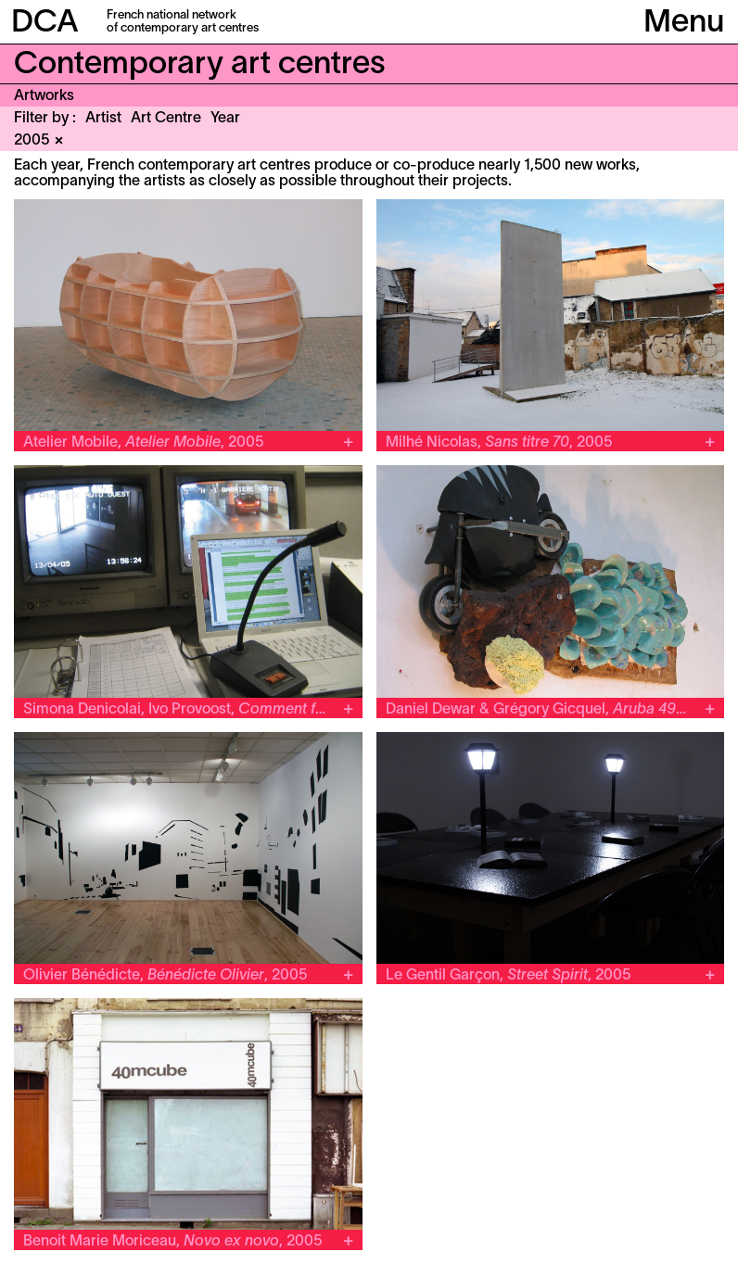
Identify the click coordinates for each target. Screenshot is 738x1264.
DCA (45, 23)
